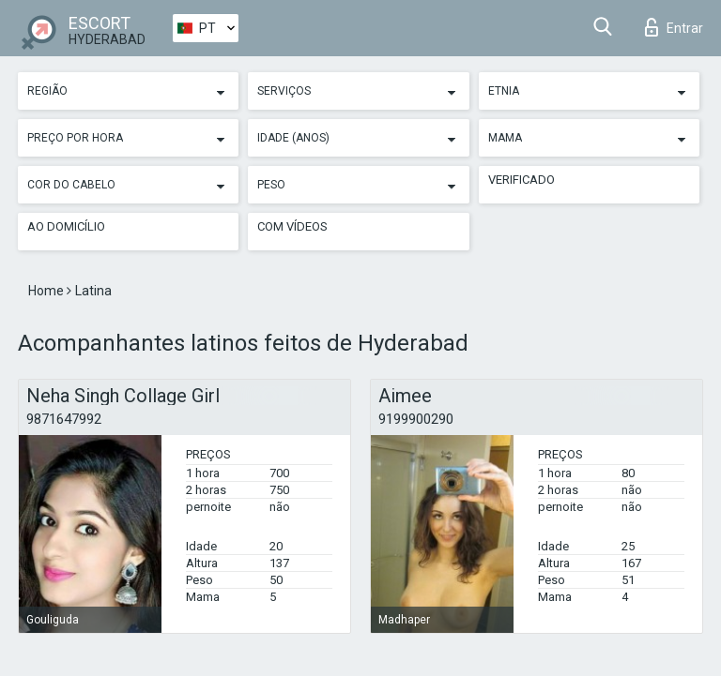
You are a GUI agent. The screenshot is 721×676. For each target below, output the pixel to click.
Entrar (674, 27)
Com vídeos (292, 226)
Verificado (521, 180)
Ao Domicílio (66, 226)
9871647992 (63, 419)
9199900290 (415, 419)
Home (47, 290)
